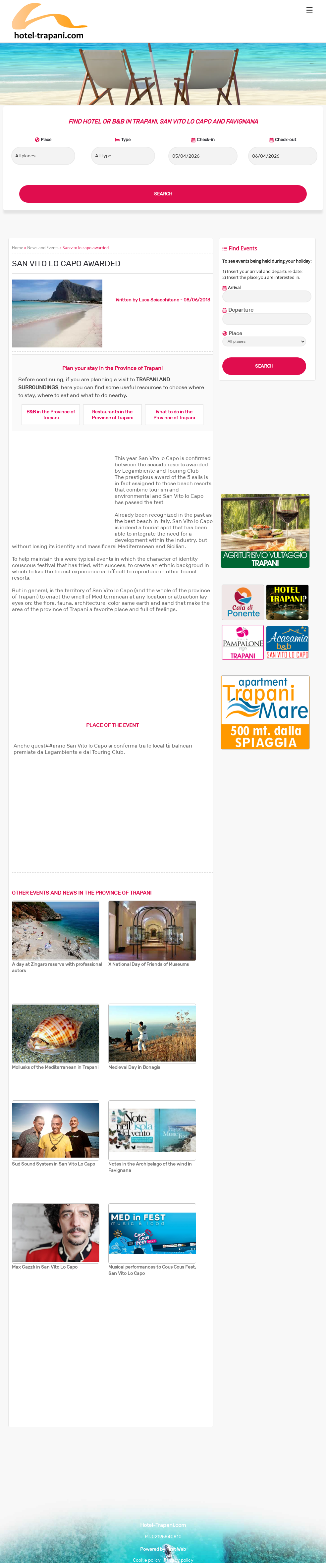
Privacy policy (178, 1560)
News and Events (43, 247)
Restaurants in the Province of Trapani (112, 415)
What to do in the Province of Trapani (174, 415)
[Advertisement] (61, 496)
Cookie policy (147, 1560)
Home (17, 247)
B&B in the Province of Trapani (51, 415)
